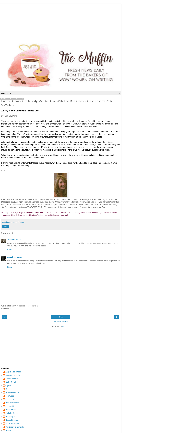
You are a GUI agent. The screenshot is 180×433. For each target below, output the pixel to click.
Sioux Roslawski (12, 423)
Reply (9, 249)
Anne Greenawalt (12, 379)
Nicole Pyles (10, 417)
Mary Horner (10, 410)
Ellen (7, 389)
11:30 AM (18, 257)
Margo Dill (9, 406)
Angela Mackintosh (13, 372)
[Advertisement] (60, 21)
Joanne (10, 240)
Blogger (65, 326)
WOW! (8, 430)
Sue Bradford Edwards (14, 427)
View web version (61, 322)
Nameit (10, 257)
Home (61, 317)
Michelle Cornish (12, 413)
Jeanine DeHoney (12, 392)
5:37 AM (17, 240)
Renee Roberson (12, 420)
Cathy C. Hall (10, 382)
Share (6, 226)
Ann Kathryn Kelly (12, 375)
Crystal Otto (10, 385)
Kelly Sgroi (9, 399)
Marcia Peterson (12, 403)
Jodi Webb (9, 396)
